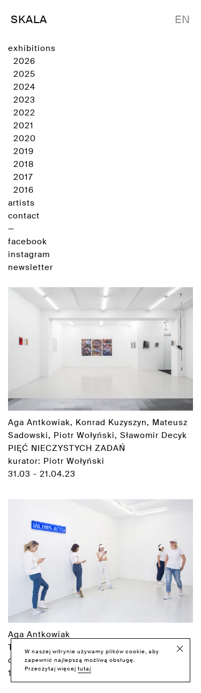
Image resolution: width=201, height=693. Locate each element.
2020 (24, 138)
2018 (23, 164)
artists (21, 203)
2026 (24, 61)
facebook (27, 241)
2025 (24, 74)
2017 (23, 177)
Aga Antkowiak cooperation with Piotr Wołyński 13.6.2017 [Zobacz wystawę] (100, 589)
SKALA (29, 19)
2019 (23, 151)
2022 (24, 112)
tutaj (84, 668)
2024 (24, 87)
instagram (29, 254)
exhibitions (32, 48)
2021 (23, 125)
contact (24, 215)
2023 (24, 99)
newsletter (30, 267)
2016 (23, 190)
